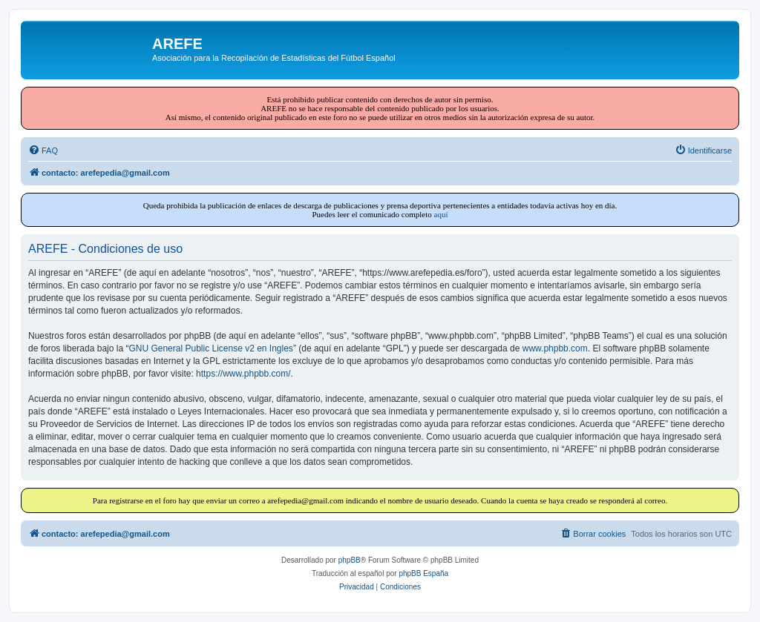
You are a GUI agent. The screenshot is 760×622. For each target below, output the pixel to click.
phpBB (349, 560)
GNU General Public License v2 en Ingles (210, 348)
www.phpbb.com (555, 348)
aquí (441, 214)
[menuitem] (43, 150)
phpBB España (423, 573)
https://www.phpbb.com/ (243, 373)
